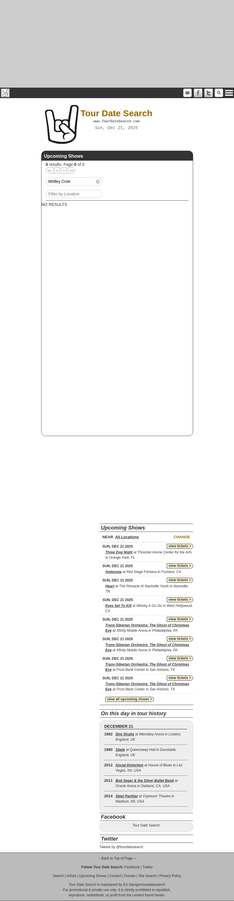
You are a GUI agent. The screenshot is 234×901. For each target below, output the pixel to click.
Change (182, 537)
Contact (115, 876)
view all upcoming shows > (129, 699)
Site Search (147, 876)
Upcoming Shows (92, 876)
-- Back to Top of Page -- (117, 858)
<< (50, 171)
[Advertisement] (117, 44)
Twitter (148, 867)
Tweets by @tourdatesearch (121, 847)
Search (58, 876)
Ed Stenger (132, 885)
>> (72, 171)
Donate (130, 876)
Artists (71, 876)
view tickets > (180, 546)
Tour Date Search (146, 825)
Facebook (132, 867)
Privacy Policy (170, 876)
